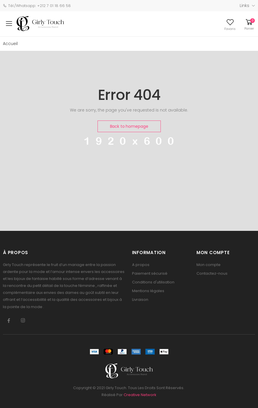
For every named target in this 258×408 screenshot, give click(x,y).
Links (244, 5)
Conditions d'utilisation (153, 282)
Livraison (140, 299)
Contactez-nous (212, 273)
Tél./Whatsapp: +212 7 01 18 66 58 (37, 5)
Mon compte (208, 264)
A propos (140, 264)
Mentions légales (148, 291)
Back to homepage (129, 126)
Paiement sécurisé (149, 273)
